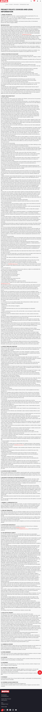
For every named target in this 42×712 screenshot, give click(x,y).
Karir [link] (2, 702)
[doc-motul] (40, 672)
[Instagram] (13, 710)
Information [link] (16, 4)
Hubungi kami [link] (4, 700)
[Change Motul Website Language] (37, 1)
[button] (2, 710)
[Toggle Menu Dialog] (40, 1)
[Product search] (31, 1)
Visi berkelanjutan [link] (5, 696)
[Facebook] (10, 710)
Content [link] (11, 4)
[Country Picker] (34, 1)
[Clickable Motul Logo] (4, 1)
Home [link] (6, 4)
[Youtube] (16, 710)
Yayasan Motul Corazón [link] (6, 698)
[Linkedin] (7, 710)
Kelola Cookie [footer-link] (4, 706)
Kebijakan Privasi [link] (4, 704)
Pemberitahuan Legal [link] (24, 4)
